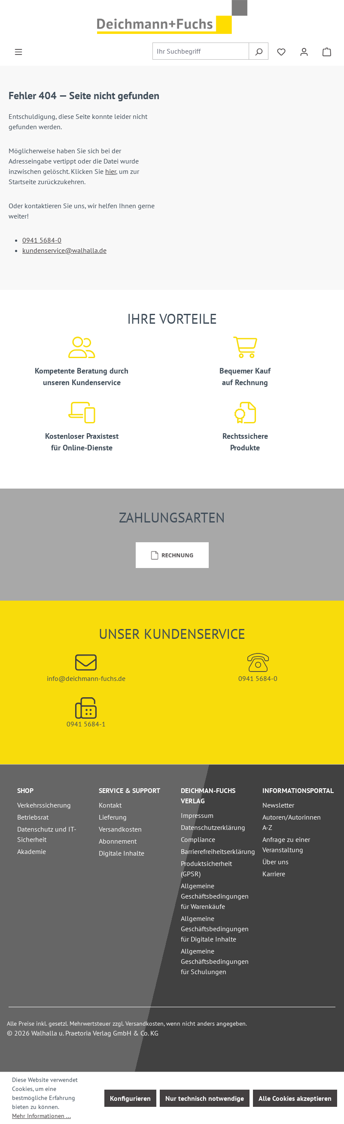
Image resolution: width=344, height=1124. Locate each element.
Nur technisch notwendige (204, 1098)
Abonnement (118, 841)
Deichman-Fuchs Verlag (208, 795)
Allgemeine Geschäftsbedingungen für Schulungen (215, 961)
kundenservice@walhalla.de (64, 250)
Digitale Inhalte (121, 853)
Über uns (275, 861)
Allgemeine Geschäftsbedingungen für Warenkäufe (215, 896)
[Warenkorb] (326, 51)
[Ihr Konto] (304, 51)
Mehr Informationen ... (41, 1116)
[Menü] (18, 51)
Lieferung (113, 817)
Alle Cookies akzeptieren (295, 1098)
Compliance (198, 839)
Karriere (273, 873)
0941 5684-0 (41, 240)
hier (110, 171)
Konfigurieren (130, 1098)
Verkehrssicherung (44, 805)
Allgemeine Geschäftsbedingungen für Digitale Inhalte (215, 928)
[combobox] (201, 51)
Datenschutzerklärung (213, 827)
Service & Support (129, 790)
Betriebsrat (33, 817)
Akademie (31, 851)
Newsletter (278, 805)
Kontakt (110, 805)
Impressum (197, 815)
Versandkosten (120, 829)
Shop (25, 790)
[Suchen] (258, 51)
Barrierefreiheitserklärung (218, 851)
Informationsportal (298, 790)
